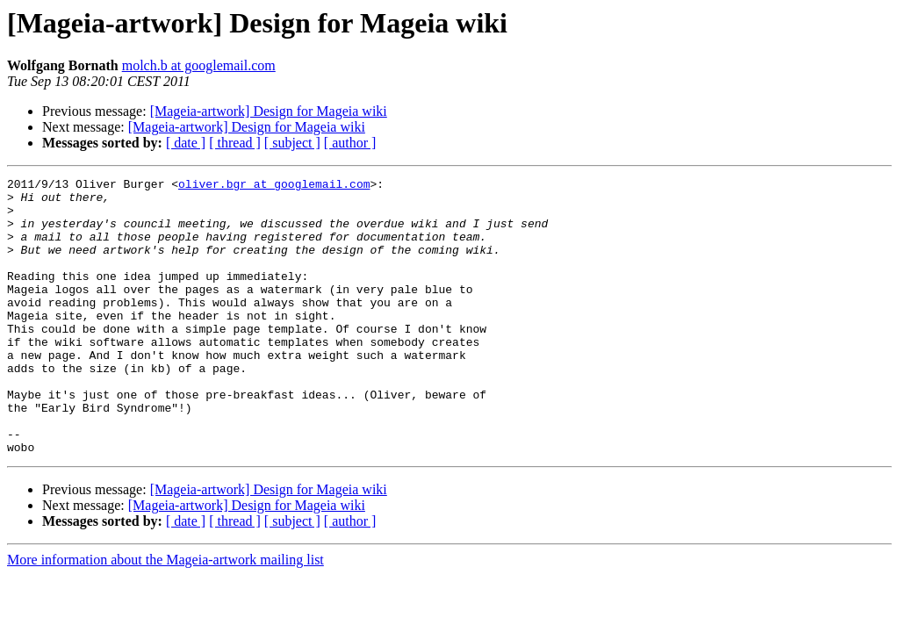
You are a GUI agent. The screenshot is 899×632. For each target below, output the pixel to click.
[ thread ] (235, 142)
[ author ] (350, 142)
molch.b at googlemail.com (199, 65)
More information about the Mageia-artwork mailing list (165, 614)
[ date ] (185, 142)
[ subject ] (292, 142)
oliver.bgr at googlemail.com (274, 186)
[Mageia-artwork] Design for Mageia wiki (268, 111)
